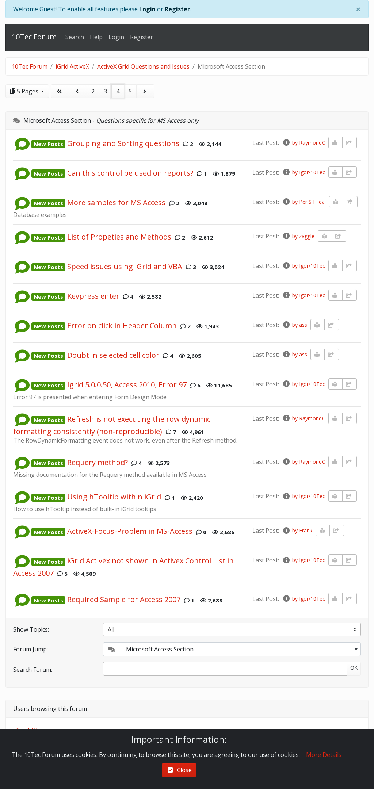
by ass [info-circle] (294, 324)
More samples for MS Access (116, 202)
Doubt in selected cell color (113, 355)
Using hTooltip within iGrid (114, 497)
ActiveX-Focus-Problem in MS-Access (129, 531)
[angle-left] (78, 91)
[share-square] (349, 142)
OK (354, 667)
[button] (22, 143)
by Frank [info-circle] (297, 530)
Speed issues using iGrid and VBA (124, 266)
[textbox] (232, 649)
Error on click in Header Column (122, 325)
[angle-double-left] (60, 91)
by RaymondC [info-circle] (303, 142)
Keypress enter (93, 296)
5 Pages (25, 91)
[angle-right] (145, 91)
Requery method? (97, 462)
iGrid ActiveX (72, 66)
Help (96, 37)
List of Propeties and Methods (119, 237)
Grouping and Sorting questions (123, 143)
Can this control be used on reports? (130, 173)
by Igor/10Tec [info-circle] (303, 172)
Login (147, 9)
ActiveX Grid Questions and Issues (143, 66)
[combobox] (232, 649)
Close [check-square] (179, 770)
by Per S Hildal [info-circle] (304, 201)
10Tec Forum (34, 37)
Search (74, 37)
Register (177, 9)
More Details (323, 755)
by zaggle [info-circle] (298, 236)
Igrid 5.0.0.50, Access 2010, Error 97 (127, 385)
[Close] (358, 9)
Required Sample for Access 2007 (123, 600)
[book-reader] (335, 142)
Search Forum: (32, 670)
